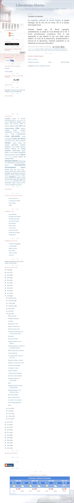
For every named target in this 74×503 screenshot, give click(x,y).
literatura (15, 156)
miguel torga (22, 161)
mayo (10, 408)
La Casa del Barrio (19, 120)
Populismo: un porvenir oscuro (16, 363)
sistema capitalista (9, 181)
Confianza (10, 321)
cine (20, 125)
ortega (11, 169)
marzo (10, 413)
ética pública (19, 184)
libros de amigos (8, 156)
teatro (23, 181)
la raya (11, 152)
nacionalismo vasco (15, 167)
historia (7, 148)
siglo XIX (16, 179)
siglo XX (22, 179)
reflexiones (18, 175)
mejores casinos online (11, 263)
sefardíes (18, 177)
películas (7, 171)
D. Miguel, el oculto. (13, 368)
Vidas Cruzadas (13, 253)
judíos (7, 152)
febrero (10, 416)
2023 (8, 277)
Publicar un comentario (32, 59)
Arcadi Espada (12, 214)
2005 (8, 448)
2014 (8, 424)
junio (9, 313)
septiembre (11, 306)
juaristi (23, 150)
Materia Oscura (13, 248)
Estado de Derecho (19, 118)
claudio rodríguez (19, 130)
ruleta (18, 261)
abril (9, 411)
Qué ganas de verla (13, 323)
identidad (8, 150)
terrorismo (8, 183)
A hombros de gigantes (15, 243)
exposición (14, 145)
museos (7, 165)
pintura (11, 171)
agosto (10, 308)
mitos (6, 162)
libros (23, 154)
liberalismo (21, 152)
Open (9, 383)
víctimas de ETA (20, 183)
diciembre (11, 298)
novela (7, 169)
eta (24, 143)
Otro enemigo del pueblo (14, 402)
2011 (8, 432)
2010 (8, 435)
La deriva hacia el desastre (15, 373)
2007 (8, 443)
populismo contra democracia (58, 50)
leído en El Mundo (34, 50)
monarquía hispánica (19, 162)
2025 (8, 272)
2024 (8, 275)
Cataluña (7, 118)
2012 (8, 430)
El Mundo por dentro (14, 219)
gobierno (23, 146)
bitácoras (15, 123)
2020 (8, 285)
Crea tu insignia (8, 71)
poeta (15, 171)
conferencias (17, 132)
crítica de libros (18, 138)
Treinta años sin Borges (14, 365)
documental (22, 140)
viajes (14, 183)
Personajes (11, 336)
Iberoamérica (8, 120)
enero (10, 418)
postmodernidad (15, 173)
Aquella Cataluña (12, 370)
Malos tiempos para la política (16, 350)
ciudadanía (22, 128)
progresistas (22, 173)
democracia (49, 49)
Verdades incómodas (13, 318)
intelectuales (16, 150)
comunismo (8, 132)
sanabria (12, 177)
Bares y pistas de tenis (14, 397)
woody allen (7, 184)
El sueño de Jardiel (14, 221)
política (23, 171)
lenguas (16, 152)
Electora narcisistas (13, 339)
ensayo (8, 142)
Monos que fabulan (13, 394)
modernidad (11, 162)
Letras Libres (12, 228)
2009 (8, 437)
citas (17, 128)
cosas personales (12, 136)
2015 (8, 422)
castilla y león (13, 126)
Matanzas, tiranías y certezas (15, 360)
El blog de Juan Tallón (14, 216)
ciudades (7, 130)
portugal (7, 173)
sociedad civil (17, 181)
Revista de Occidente (14, 232)
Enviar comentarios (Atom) (42, 66)
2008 (8, 440)
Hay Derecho (12, 223)
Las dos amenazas (12, 353)
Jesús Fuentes (12, 225)
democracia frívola (60, 49)
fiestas (13, 146)
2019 (8, 288)
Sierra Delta (12, 250)
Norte (9, 405)
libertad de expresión (14, 154)
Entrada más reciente (33, 62)
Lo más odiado (12, 246)
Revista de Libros (13, 230)
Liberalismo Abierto (30, 5)
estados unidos (17, 143)
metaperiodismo (11, 160)
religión (23, 175)
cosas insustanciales (18, 134)
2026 (8, 270)
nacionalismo (19, 165)
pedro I (23, 169)
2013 (8, 427)
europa (7, 145)
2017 (8, 293)
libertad (7, 154)
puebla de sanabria (10, 175)
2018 (8, 290)
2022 (8, 280)
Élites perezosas (12, 316)
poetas (19, 171)
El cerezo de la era (13, 198)
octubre (10, 303)
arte (11, 123)
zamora (13, 184)
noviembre (11, 300)
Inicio (49, 62)
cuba (6, 140)
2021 (8, 283)
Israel (13, 120)
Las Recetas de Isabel (14, 200)
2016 (8, 296)
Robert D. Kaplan (15, 122)
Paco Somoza (12, 203)
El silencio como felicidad (15, 376)
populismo (44, 50)
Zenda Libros (12, 234)
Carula (11, 33)
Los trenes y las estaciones (15, 400)
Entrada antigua (65, 62)
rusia (6, 177)
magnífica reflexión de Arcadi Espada (45, 20)
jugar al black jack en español (15, 90)
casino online (12, 91)
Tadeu (10, 205)
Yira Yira (11, 255)
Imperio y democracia (13, 326)
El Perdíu (11, 35)
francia (18, 146)
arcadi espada (39, 49)
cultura (9, 140)
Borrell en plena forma (14, 329)
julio (9, 311)
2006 (8, 445)
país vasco (17, 169)
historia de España (18, 148)
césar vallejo (15, 140)
